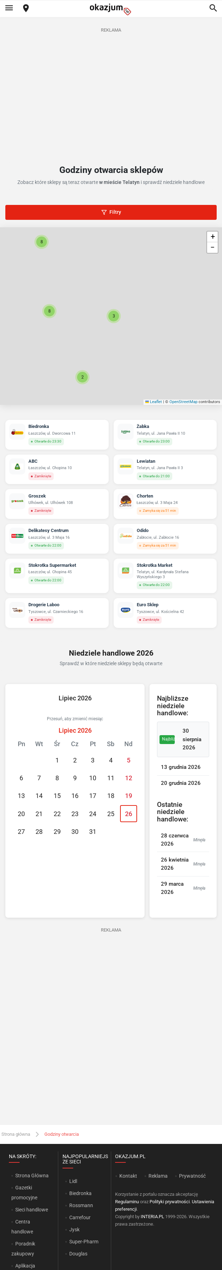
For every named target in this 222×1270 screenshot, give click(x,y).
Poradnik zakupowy (23, 1249)
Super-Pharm (83, 1241)
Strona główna (15, 1134)
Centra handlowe (22, 1226)
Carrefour (80, 1217)
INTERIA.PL (152, 1216)
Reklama (158, 1176)
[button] (114, 316)
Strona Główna (31, 1175)
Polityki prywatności (170, 1201)
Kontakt (128, 1176)
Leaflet (153, 402)
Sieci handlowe (31, 1209)
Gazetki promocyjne (24, 1192)
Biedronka (80, 1193)
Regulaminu (127, 1201)
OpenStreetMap (183, 402)
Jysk (74, 1229)
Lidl (73, 1181)
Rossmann (81, 1205)
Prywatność (192, 1176)
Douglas (78, 1254)
